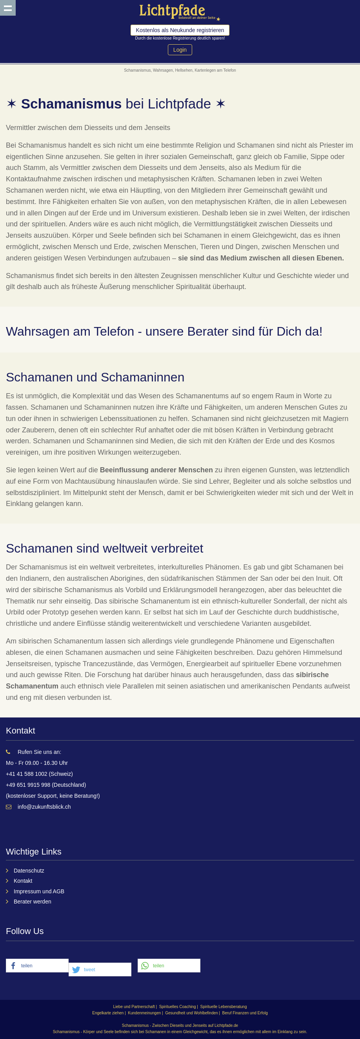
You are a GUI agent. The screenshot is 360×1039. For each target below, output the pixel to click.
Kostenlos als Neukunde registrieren (180, 30)
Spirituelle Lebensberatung (223, 1007)
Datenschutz (29, 870)
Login (180, 50)
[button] (37, 966)
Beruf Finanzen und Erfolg (245, 1013)
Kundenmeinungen (144, 1013)
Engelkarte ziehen (108, 1013)
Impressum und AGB (39, 891)
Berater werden (32, 901)
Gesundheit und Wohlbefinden (191, 1013)
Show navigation (8, 8)
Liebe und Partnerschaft (134, 1007)
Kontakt (23, 881)
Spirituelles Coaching (177, 1007)
